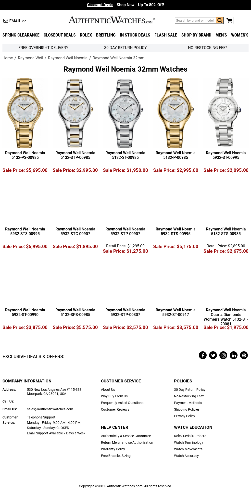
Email (15, 21)
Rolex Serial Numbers (190, 436)
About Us (108, 390)
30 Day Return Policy (189, 390)
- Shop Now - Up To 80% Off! (125, 4)
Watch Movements (188, 449)
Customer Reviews (115, 409)
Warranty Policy (113, 449)
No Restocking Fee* (207, 47)
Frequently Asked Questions (122, 403)
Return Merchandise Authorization (127, 443)
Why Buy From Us (114, 396)
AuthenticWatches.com (117, 20)
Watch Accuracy (186, 456)
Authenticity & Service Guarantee (126, 436)
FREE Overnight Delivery (43, 47)
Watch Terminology (188, 443)
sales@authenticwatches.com (50, 409)
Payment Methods (188, 403)
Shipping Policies (187, 409)
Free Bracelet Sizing (116, 456)
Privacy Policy (184, 416)
